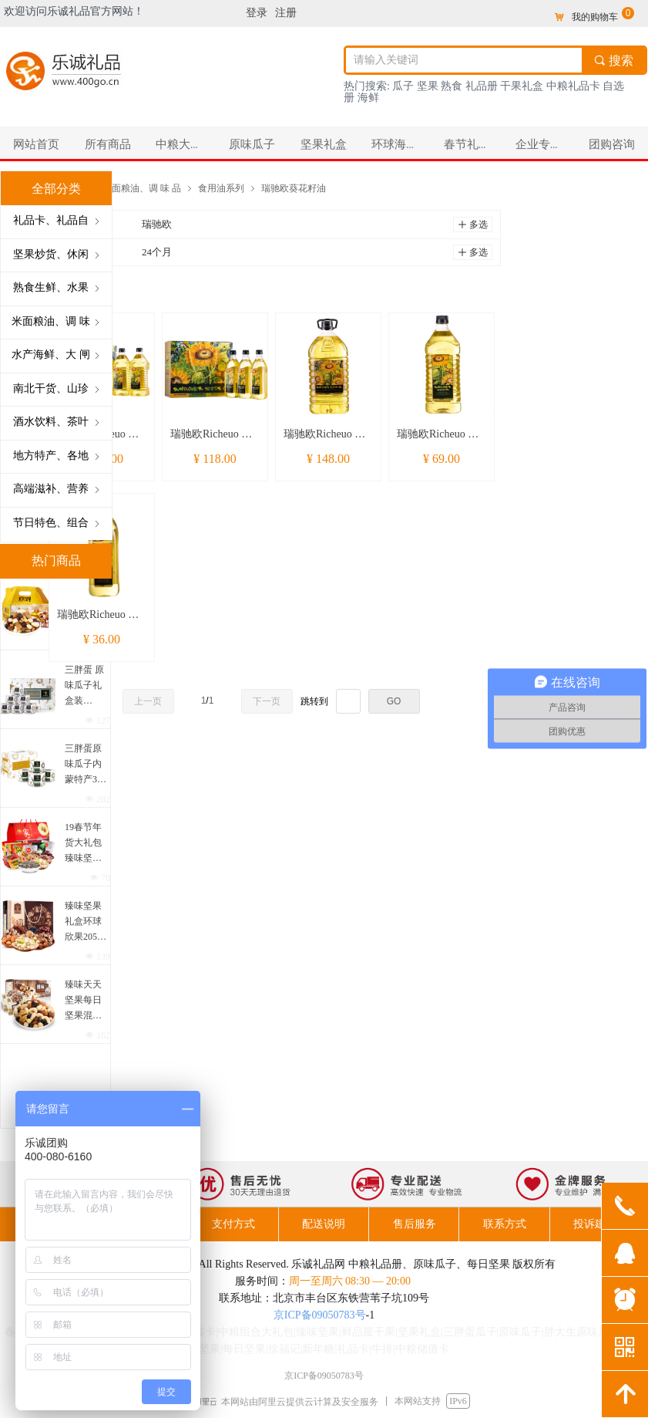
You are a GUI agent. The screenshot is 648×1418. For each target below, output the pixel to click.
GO (394, 701)
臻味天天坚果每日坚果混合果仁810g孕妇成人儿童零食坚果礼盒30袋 (83, 1001)
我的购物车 (595, 17)
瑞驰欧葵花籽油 (293, 187)
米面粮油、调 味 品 (141, 187)
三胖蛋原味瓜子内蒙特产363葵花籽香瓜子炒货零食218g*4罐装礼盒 (85, 765)
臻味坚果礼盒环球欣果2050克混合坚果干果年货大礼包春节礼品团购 (83, 922)
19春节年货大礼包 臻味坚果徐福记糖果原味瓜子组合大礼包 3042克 (84, 844)
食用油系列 (221, 187)
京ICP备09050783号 (320, 1315)
